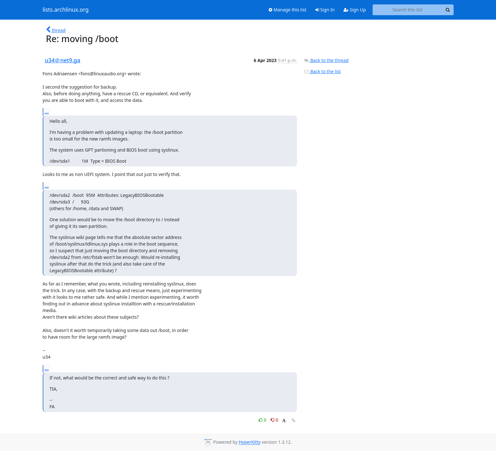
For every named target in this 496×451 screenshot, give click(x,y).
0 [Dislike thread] (274, 420)
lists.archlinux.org (66, 10)
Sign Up (355, 10)
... (47, 111)
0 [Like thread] (263, 420)
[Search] (448, 9)
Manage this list (288, 10)
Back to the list (322, 71)
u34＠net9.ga (62, 60)
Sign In (325, 10)
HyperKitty (249, 442)
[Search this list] (408, 9)
